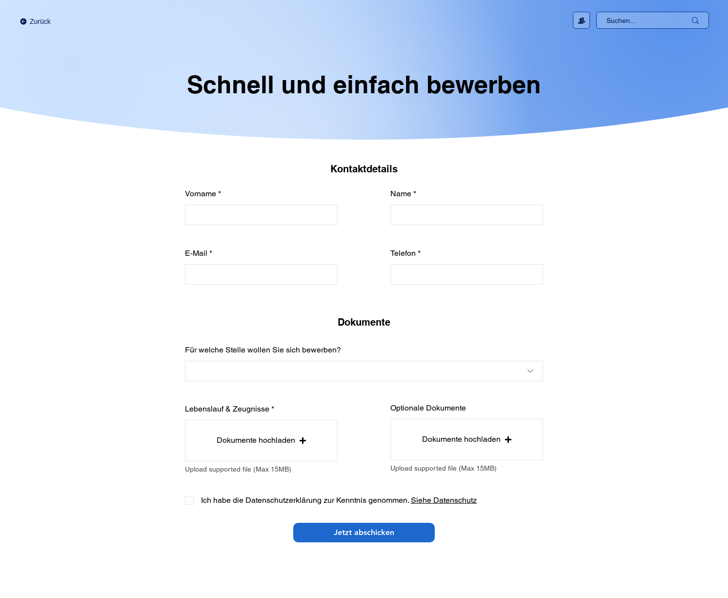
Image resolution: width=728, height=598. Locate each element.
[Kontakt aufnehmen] (581, 20)
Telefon (403, 253)
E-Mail (196, 253)
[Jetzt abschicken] (364, 532)
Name (400, 194)
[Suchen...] (639, 21)
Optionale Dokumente (428, 408)
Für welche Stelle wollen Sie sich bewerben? (263, 350)
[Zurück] (45, 21)
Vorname (200, 194)
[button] (261, 440)
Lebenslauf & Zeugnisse (227, 409)
